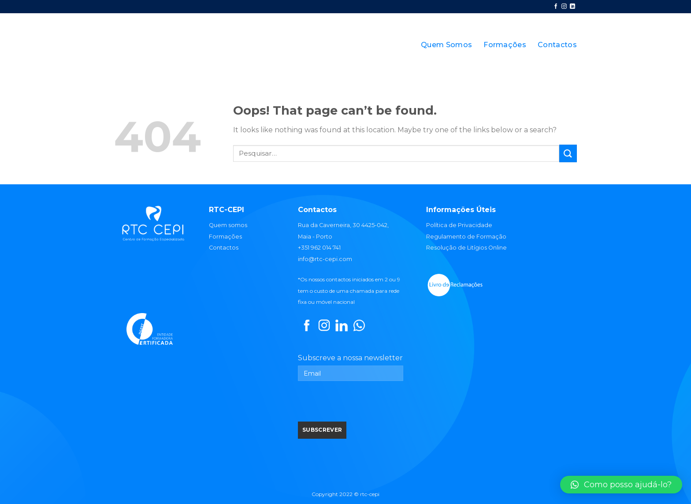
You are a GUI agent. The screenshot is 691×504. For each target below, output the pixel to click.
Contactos (557, 45)
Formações (504, 45)
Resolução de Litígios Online (466, 247)
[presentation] (365, 404)
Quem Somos (446, 45)
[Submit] (568, 153)
